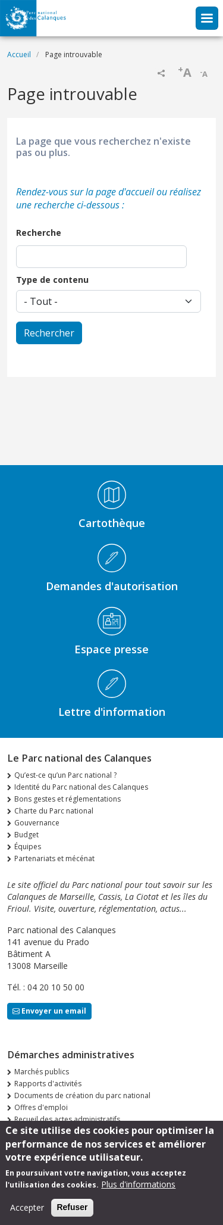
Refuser (71, 1214)
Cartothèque (111, 523)
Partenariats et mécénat (54, 858)
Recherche (38, 232)
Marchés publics (41, 1072)
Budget (26, 835)
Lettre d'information (111, 712)
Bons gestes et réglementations (67, 799)
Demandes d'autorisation (112, 586)
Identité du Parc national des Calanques (81, 787)
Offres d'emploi (41, 1107)
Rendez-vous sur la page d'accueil (85, 191)
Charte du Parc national (53, 811)
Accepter (27, 1214)
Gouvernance (36, 823)
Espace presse (111, 649)
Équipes (27, 846)
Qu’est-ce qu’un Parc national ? (65, 775)
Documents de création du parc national (82, 1095)
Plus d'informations (138, 1191)
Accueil (19, 54)
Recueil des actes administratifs (67, 1119)
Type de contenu (52, 279)
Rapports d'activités (47, 1084)
